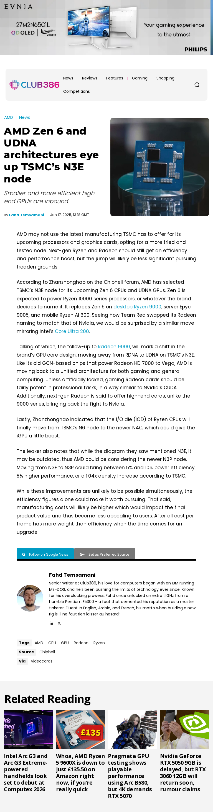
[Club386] (34, 85)
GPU (65, 643)
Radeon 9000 (114, 346)
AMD (8, 117)
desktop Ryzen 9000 (137, 306)
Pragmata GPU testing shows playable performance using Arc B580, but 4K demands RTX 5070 (130, 776)
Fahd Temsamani (26, 215)
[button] (197, 84)
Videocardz (41, 661)
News (25, 117)
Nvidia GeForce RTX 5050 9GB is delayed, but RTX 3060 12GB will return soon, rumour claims (183, 772)
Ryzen (99, 643)
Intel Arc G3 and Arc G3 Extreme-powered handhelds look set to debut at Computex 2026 (25, 772)
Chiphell (47, 652)
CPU (52, 643)
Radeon (81, 643)
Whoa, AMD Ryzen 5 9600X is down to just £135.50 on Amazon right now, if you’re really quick (80, 772)
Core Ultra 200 (72, 331)
